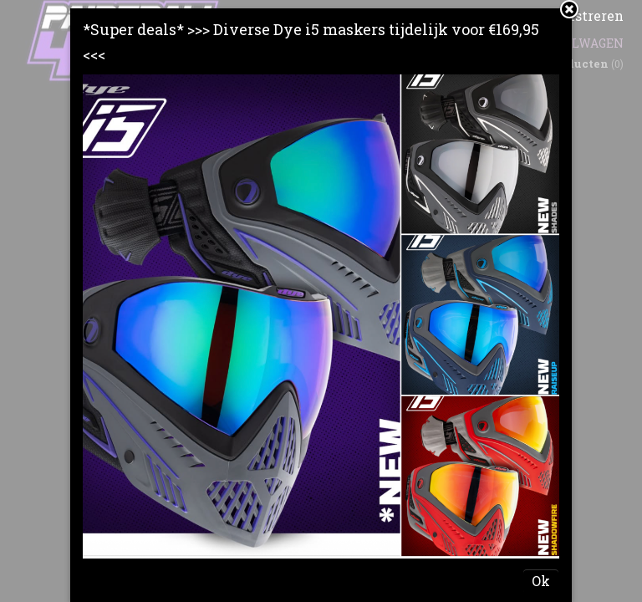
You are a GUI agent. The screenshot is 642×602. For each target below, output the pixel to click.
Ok (541, 580)
